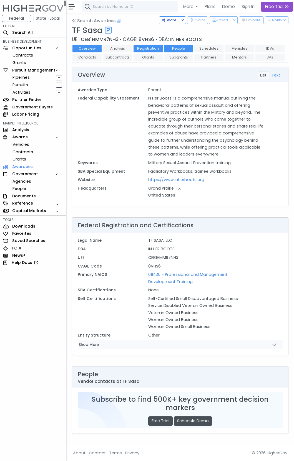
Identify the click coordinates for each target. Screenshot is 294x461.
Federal (16, 18)
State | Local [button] (48, 18)
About (79, 453)
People (19, 188)
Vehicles (21, 144)
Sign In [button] (248, 6)
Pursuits (20, 85)
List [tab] (263, 75)
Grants (19, 62)
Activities (22, 92)
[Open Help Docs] (119, 21)
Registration (148, 48)
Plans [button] (210, 6)
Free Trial (160, 421)
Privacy (132, 453)
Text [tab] (276, 75)
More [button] (189, 6)
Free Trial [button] (277, 6)
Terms (115, 453)
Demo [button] (228, 6)
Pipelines (21, 77)
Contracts (23, 55)
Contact (97, 453)
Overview (87, 48)
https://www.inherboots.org (177, 179)
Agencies (22, 181)
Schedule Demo (193, 421)
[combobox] (165, 6)
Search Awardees (94, 21)
